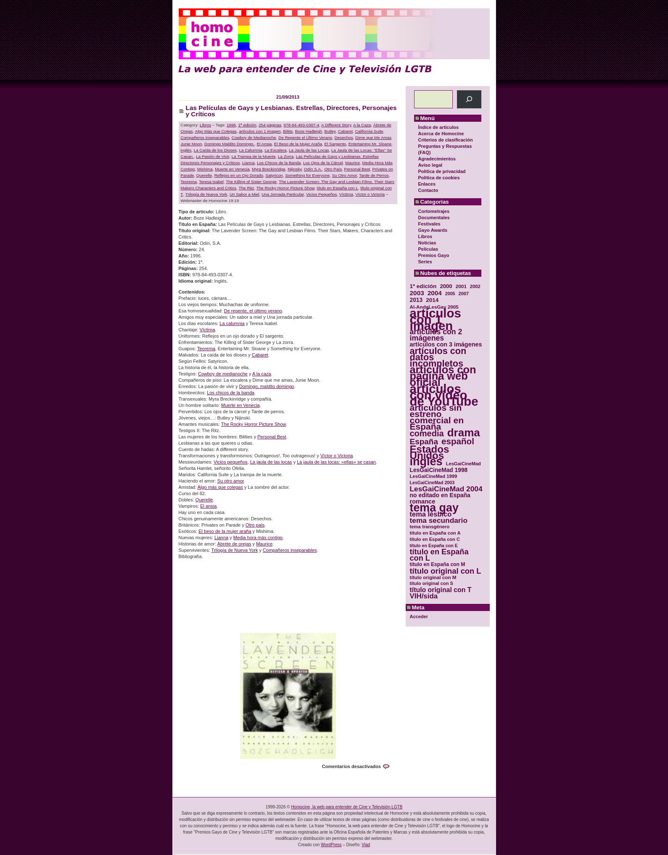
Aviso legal (430, 165)
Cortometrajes (434, 211)
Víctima (346, 194)
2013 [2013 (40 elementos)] (416, 300)
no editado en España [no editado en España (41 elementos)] (440, 495)
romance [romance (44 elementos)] (423, 501)
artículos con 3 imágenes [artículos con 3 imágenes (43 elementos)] (446, 344)
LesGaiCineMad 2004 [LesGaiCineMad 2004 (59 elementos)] (446, 489)
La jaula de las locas (271, 461)
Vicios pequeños (231, 461)
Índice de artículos (438, 127)
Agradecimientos (437, 158)
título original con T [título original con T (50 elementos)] (441, 590)
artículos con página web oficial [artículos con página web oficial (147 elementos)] (443, 376)
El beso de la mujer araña (224, 531)
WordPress (331, 844)
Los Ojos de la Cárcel (323, 162)
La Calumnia (250, 150)
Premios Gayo (433, 255)
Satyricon (274, 175)
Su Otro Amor (344, 175)
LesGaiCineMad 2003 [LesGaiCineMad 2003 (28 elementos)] (432, 482)
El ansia (208, 506)
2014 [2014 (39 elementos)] (432, 300)
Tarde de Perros (373, 175)
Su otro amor (230, 480)
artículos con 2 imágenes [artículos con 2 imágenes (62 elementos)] (436, 335)
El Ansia (264, 144)
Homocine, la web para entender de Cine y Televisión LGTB (346, 807)
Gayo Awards (433, 230)
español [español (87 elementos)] (457, 441)
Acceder (419, 616)
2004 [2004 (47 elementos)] (435, 293)
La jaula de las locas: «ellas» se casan (336, 461)
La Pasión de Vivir (212, 156)
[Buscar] (469, 99)
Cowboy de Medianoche (254, 137)
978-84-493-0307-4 (301, 125)
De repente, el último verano (253, 310)
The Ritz (246, 188)
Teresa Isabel (211, 181)
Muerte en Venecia (232, 169)
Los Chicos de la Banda (279, 162)
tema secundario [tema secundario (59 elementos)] (438, 520)
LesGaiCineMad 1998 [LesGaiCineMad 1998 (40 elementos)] (439, 470)
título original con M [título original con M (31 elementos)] (433, 577)
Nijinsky (294, 169)
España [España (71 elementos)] (424, 441)
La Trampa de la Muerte (254, 156)
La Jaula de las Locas (309, 150)
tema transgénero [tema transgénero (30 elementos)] (430, 526)
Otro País (333, 169)
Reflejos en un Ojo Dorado (238, 175)
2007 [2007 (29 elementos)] (464, 293)
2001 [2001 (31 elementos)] (461, 286)
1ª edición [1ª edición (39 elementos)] (423, 286)
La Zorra (285, 156)
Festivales (429, 223)
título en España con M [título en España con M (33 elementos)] (437, 564)
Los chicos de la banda (230, 392)
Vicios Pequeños (321, 194)
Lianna (248, 162)
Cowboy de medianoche (223, 373)
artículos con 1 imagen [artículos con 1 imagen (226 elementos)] (435, 319)
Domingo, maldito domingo (266, 386)
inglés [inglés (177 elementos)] (426, 462)
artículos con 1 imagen (259, 131)
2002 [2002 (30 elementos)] (475, 286)
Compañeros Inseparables (205, 137)
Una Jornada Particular (282, 194)
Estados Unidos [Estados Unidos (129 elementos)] (429, 452)
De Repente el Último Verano (305, 137)
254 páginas (270, 125)
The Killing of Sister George (251, 181)
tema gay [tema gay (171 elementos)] (434, 508)
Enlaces (427, 183)
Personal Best (357, 169)
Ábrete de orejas (234, 543)
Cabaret (345, 131)
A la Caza (362, 125)
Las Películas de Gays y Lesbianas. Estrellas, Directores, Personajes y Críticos (291, 111)
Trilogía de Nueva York (206, 194)
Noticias (427, 242)
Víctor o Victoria (370, 194)
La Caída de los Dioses (215, 150)
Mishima (205, 169)
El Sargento (335, 144)
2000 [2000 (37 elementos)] (446, 286)
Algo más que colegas (220, 487)
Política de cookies (439, 177)
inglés (186, 150)
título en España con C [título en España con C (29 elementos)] (435, 539)
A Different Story (336, 125)
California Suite (369, 131)
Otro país (255, 524)
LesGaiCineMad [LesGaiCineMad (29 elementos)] (463, 463)
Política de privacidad (442, 171)
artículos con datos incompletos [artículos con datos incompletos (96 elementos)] (438, 357)
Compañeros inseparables (290, 550)
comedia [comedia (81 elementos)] (427, 433)
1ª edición (247, 125)
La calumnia (231, 323)
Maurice (352, 162)
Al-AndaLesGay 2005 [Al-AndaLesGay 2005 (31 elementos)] (434, 306)
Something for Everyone (307, 175)
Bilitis (288, 131)
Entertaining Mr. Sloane (370, 144)
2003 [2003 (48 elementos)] (417, 293)
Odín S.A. (313, 169)
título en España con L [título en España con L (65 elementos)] (439, 555)
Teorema (189, 181)
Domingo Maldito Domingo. (229, 144)
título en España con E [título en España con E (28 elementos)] (434, 545)
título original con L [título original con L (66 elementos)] (445, 571)
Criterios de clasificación (445, 139)
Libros (425, 236)
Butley (330, 131)
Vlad (366, 844)
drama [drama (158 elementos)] (463, 433)
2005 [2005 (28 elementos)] (450, 293)
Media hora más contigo (258, 537)
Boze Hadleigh (308, 131)
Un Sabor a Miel (244, 194)
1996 (231, 125)
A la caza (261, 373)
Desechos (344, 137)
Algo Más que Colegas (216, 131)
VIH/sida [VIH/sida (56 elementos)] (424, 596)
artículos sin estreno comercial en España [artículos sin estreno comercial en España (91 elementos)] (437, 417)
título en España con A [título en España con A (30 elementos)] (435, 532)
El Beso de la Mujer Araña (298, 144)
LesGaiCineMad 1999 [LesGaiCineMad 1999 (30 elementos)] (433, 476)
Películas (428, 249)
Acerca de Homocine (441, 133)
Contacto (428, 190)
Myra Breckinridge (268, 169)
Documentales (434, 217)
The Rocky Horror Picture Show (285, 188)
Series (425, 261)
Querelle (204, 175)
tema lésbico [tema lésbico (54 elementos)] (431, 514)
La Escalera (275, 150)
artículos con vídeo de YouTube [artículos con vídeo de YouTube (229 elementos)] (444, 395)
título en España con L (337, 188)
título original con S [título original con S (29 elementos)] (431, 583)
